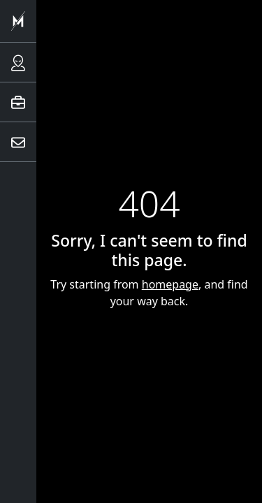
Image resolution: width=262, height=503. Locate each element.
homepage (170, 284)
